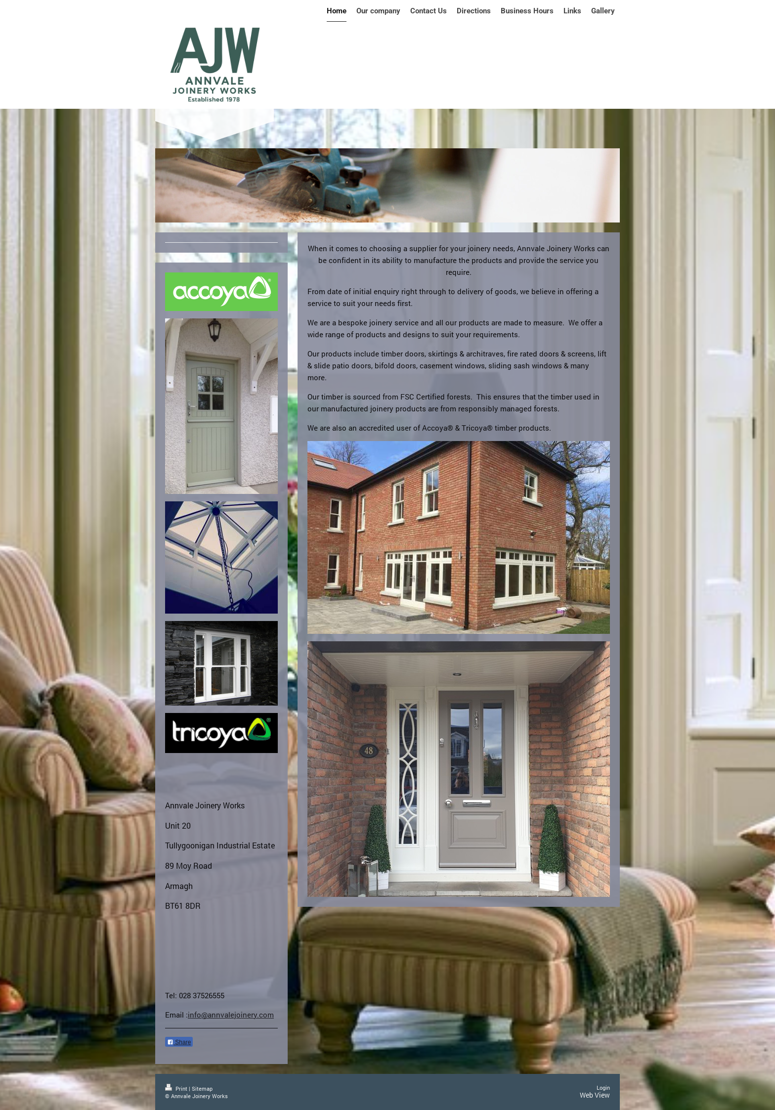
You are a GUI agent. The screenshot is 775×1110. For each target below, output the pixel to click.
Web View (595, 1095)
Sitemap (202, 1088)
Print (177, 1088)
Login (603, 1087)
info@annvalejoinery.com (231, 1015)
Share (179, 1042)
